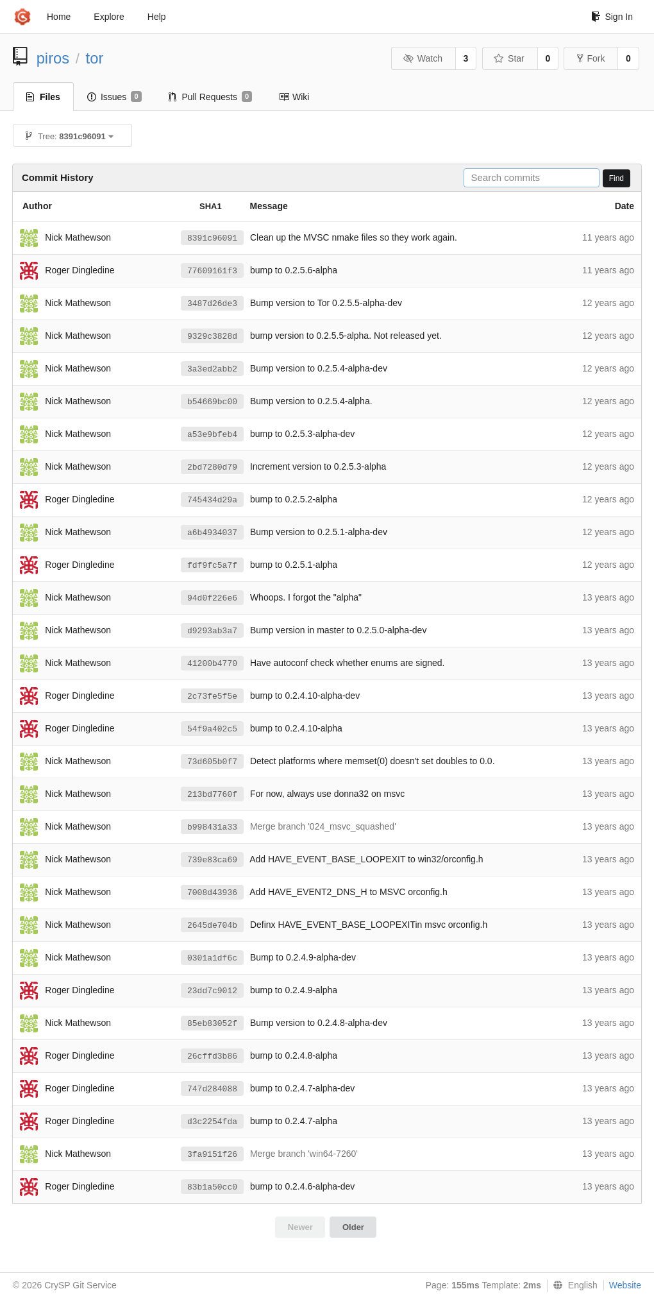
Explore (109, 17)
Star (509, 58)
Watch (422, 58)
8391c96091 (212, 238)
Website (625, 1285)
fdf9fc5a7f (212, 565)
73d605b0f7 (212, 762)
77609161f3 (212, 271)
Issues (114, 97)
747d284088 (212, 1089)
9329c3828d (212, 336)
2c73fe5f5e (212, 696)
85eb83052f (212, 1024)
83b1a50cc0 (212, 1187)
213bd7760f (212, 794)
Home (59, 17)
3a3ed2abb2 (212, 369)
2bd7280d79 (212, 467)
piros (53, 58)
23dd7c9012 (212, 991)
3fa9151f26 (212, 1154)
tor (95, 58)
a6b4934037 (212, 533)
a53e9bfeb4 (212, 435)
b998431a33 (212, 827)
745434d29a (212, 500)
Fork (591, 58)
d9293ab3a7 (212, 631)
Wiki (294, 97)
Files (43, 97)
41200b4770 (212, 664)
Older (353, 1227)
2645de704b (212, 925)
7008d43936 (212, 893)
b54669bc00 (212, 402)
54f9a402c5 (212, 729)
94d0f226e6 (212, 598)
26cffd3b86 (212, 1056)
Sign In (612, 17)
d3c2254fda (212, 1122)
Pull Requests (211, 97)
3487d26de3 (212, 304)
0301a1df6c (212, 958)
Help (156, 17)
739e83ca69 (212, 860)
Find (616, 178)
